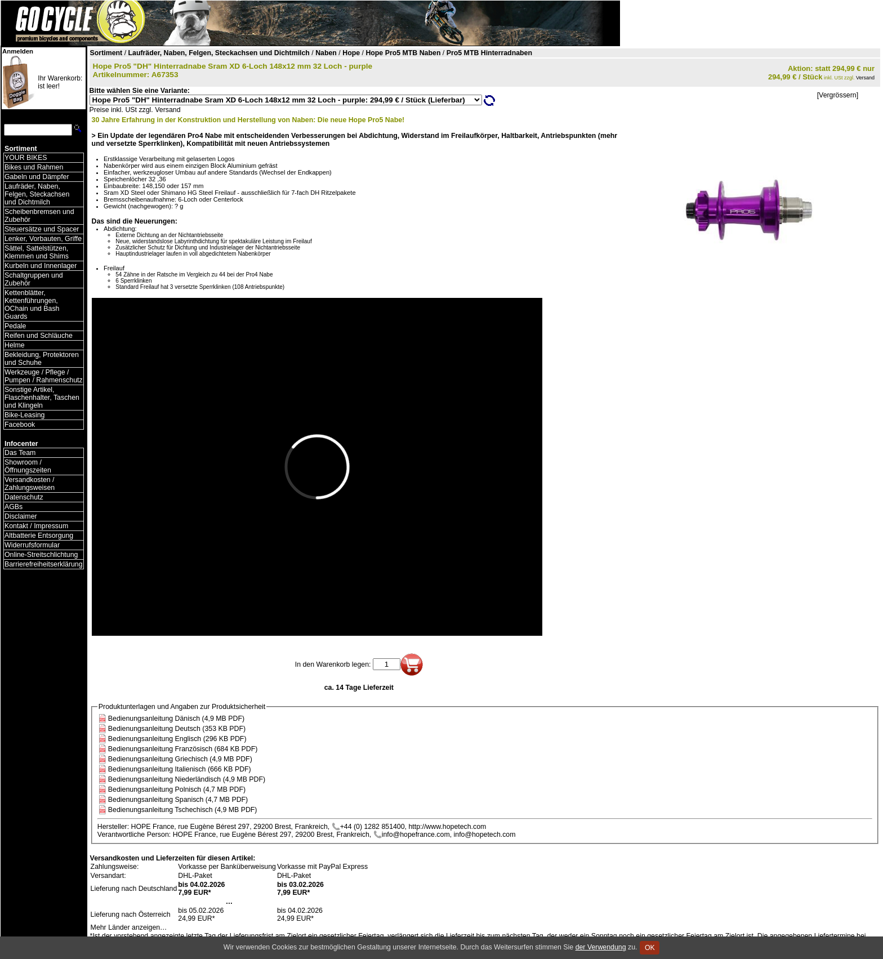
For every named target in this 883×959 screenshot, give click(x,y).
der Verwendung (601, 947)
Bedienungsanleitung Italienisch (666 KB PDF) (179, 769)
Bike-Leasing (24, 415)
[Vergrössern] (837, 95)
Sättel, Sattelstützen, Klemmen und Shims (37, 252)
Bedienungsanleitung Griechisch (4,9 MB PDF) (180, 759)
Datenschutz (24, 497)
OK (650, 948)
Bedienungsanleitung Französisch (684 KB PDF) (183, 749)
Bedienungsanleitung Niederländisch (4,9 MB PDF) (186, 779)
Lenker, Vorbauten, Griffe (43, 239)
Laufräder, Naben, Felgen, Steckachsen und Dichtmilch (37, 194)
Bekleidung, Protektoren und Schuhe (42, 359)
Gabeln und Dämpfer (37, 177)
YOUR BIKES (26, 158)
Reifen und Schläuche (39, 336)
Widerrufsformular (32, 545)
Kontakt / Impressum (36, 526)
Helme (15, 345)
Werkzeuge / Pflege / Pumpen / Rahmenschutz (44, 376)
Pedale (15, 326)
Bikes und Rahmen (34, 167)
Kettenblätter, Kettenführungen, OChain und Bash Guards (32, 304)
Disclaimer (21, 516)
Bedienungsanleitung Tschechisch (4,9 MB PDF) (182, 810)
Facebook (20, 425)
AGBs (14, 507)
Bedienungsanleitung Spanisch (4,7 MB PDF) (178, 800)
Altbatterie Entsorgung (39, 535)
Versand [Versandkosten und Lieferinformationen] (865, 78)
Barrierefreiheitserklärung (44, 564)
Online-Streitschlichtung (41, 555)
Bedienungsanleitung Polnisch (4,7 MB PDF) (177, 789)
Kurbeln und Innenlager (41, 266)
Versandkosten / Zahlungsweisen (30, 484)
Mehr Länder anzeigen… (129, 927)
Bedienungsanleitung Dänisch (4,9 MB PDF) (176, 718)
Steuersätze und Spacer (42, 229)
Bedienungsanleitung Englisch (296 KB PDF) (177, 739)
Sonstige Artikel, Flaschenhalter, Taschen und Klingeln (42, 397)
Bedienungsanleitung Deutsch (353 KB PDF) (177, 729)
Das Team (20, 453)
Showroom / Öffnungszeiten (28, 466)
